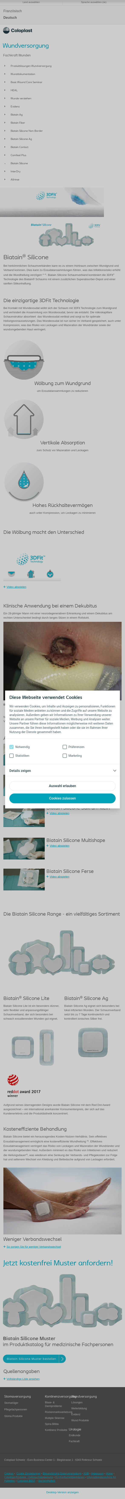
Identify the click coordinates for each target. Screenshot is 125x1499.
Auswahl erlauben (62, 786)
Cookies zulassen (62, 798)
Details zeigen (20, 771)
